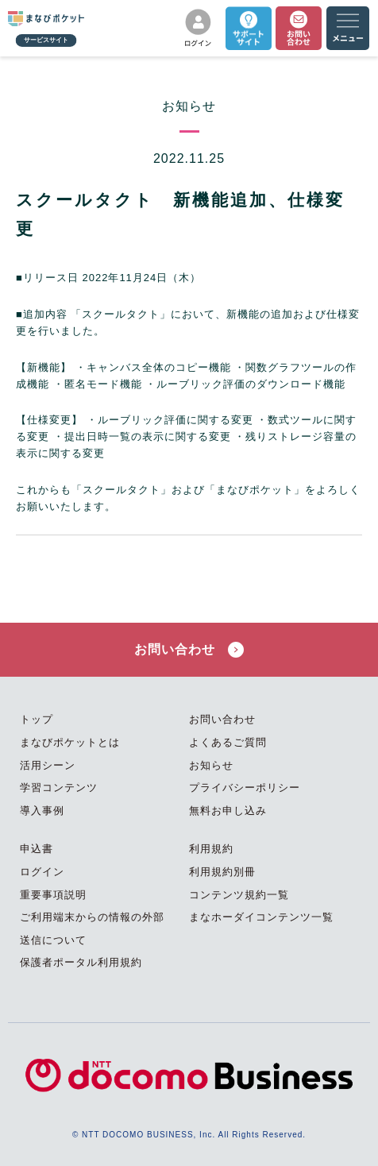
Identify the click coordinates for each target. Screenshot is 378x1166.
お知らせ (211, 765)
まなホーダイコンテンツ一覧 (261, 917)
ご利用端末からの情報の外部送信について (92, 928)
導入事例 (42, 811)
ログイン (42, 872)
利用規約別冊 (222, 872)
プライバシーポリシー (244, 787)
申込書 (36, 849)
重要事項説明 (53, 895)
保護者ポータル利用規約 (81, 962)
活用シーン (47, 765)
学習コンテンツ (59, 787)
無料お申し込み (228, 811)
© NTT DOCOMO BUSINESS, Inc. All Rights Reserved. (189, 1134)
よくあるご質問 (228, 742)
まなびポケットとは (70, 742)
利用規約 (211, 849)
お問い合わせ (188, 650)
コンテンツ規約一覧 (239, 895)
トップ (36, 719)
